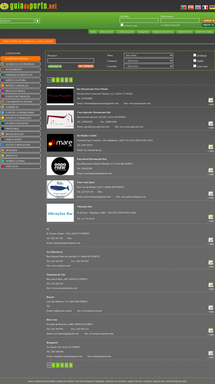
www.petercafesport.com (133, 196)
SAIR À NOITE (45, 41)
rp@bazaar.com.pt (63, 310)
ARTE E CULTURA (16, 80)
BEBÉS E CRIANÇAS (17, 85)
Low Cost (202, 66)
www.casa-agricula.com (131, 126)
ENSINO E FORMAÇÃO (18, 117)
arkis (184, 381)
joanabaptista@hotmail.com (98, 173)
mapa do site (159, 381)
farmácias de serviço (163, 31)
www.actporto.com (61, 265)
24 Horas (202, 55)
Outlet (200, 61)
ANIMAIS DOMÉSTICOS (19, 74)
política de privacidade (45, 381)
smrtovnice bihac (204, 31)
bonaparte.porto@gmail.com (68, 356)
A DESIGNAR (13, 53)
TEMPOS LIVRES (15, 161)
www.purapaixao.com (139, 103)
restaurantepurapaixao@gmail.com (101, 103)
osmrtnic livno (184, 31)
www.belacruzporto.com (101, 333)
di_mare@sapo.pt (93, 150)
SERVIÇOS (11, 155)
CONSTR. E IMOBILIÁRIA (20, 112)
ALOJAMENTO (14, 69)
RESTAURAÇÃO (15, 134)
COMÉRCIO (12, 107)
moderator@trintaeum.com (67, 242)
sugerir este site (135, 381)
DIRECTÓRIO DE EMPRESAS (19, 41)
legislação (99, 381)
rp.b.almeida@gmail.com (66, 333)
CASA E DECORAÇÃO (18, 96)
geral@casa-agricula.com (96, 126)
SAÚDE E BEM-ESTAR (18, 144)
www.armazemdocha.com (64, 288)
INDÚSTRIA (12, 128)
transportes (144, 31)
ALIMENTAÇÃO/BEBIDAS (20, 64)
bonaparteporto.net (101, 356)
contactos (147, 381)
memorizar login (131, 25)
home (93, 31)
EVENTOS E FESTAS (17, 58)
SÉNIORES (11, 150)
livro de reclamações (84, 381)
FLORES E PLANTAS (17, 123)
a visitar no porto (126, 31)
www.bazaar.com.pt (92, 310)
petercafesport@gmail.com (97, 196)
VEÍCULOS (12, 166)
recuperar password (171, 25)
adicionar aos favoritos (116, 381)
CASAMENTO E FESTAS (19, 101)
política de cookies (65, 381)
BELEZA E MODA (15, 91)
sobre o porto (106, 31)
